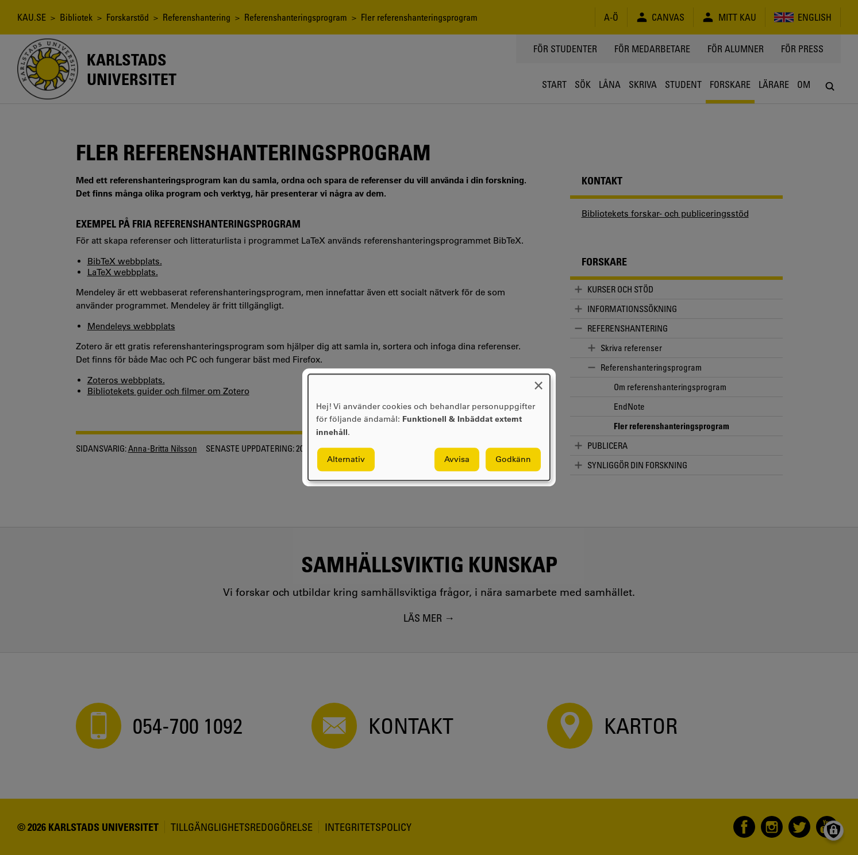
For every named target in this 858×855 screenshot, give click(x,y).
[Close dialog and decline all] (538, 381)
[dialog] (429, 427)
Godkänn (513, 460)
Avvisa (457, 460)
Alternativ (346, 460)
